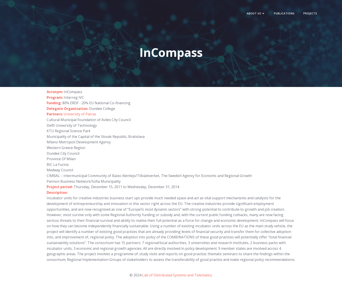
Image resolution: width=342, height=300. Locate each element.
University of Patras (80, 114)
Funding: (54, 103)
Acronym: (55, 91)
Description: (57, 192)
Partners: (55, 114)
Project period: (60, 186)
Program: (55, 97)
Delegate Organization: (68, 108)
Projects (310, 13)
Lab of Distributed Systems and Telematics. (177, 275)
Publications (284, 13)
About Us (256, 13)
